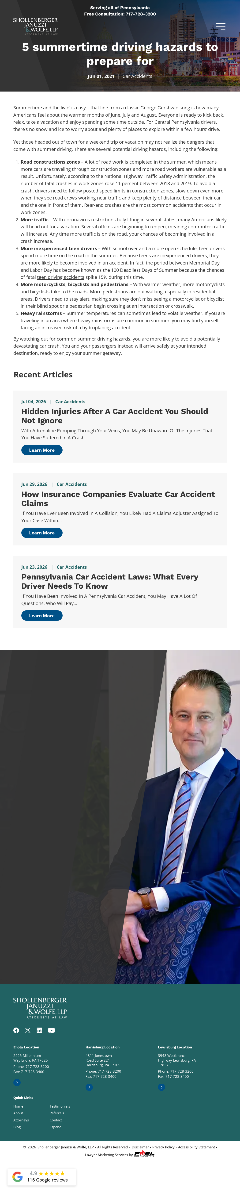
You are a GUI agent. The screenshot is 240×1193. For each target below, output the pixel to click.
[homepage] (40, 1017)
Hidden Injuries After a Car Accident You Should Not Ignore (114, 416)
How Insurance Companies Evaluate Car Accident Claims (118, 499)
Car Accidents (137, 76)
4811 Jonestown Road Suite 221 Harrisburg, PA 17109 (103, 1060)
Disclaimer (140, 1147)
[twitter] (27, 1031)
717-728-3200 (141, 14)
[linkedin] (39, 1031)
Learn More (42, 450)
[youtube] (51, 1031)
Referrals (57, 1113)
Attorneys (21, 1120)
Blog (17, 1126)
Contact (56, 1120)
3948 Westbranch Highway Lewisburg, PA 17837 (177, 1060)
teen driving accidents (60, 277)
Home (18, 1106)
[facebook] (16, 1031)
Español (56, 1126)
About (18, 1113)
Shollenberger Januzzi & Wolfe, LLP (66, 1147)
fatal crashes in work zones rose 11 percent (92, 183)
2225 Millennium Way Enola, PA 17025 (30, 1058)
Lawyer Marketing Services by (120, 1153)
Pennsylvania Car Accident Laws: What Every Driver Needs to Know (109, 581)
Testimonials (60, 1106)
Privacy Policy (163, 1147)
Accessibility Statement (196, 1147)
